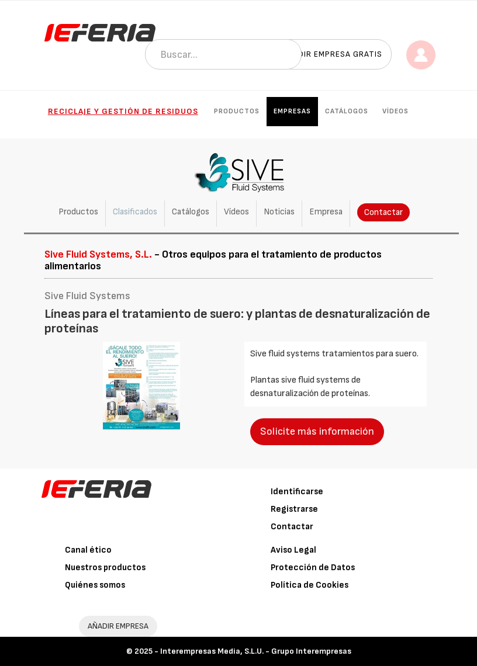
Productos (237, 111)
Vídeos (395, 111)
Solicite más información (317, 431)
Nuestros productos (105, 567)
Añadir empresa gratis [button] (332, 54)
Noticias (279, 211)
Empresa (326, 211)
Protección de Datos (313, 567)
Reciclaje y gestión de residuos (123, 111)
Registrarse (294, 509)
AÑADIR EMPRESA (118, 626)
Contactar (383, 212)
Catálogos (346, 111)
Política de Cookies (309, 585)
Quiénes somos (95, 585)
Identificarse (297, 491)
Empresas (292, 111)
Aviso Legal (293, 550)
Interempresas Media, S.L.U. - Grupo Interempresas (255, 651)
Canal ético (88, 550)
